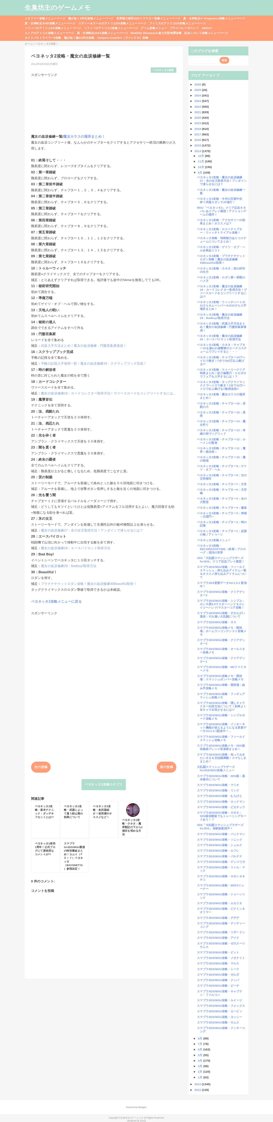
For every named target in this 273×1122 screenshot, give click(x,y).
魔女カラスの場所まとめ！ (84, 136)
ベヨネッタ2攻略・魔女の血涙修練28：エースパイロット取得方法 (219, 337)
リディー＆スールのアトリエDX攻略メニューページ (112, 23)
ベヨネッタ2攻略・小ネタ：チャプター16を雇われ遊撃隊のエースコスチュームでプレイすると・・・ (222, 348)
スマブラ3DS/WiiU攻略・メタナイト (221, 957)
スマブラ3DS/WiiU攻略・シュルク (219, 845)
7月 (200, 1043)
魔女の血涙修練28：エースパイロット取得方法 (75, 548)
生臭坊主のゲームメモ (58, 7)
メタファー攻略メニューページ (45, 18)
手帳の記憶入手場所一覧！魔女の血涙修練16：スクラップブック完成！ (94, 363)
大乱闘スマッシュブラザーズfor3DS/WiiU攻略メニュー (216, 768)
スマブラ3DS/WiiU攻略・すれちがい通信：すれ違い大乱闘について (221, 614)
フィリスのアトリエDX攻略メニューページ (177, 23)
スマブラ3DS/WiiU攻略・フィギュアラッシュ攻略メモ (221, 695)
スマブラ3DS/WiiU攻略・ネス (216, 622)
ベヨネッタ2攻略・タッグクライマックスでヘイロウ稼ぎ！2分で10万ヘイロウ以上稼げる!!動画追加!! (221, 385)
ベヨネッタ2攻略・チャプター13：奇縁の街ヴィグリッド (221, 432)
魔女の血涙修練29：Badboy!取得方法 (68, 566)
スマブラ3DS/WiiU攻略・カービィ (219, 1011)
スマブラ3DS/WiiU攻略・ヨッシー (219, 1017)
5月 (200, 1055)
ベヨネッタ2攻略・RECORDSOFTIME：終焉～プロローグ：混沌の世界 (221, 549)
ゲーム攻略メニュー (154, 28)
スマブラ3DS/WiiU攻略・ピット (218, 952)
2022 (198, 106)
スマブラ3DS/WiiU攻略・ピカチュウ (221, 807)
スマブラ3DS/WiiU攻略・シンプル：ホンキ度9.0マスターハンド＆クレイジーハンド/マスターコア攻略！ (221, 604)
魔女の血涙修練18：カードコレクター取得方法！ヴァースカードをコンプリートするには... (108, 393)
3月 (200, 1066)
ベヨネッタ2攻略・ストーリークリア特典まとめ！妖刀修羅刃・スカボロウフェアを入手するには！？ (221, 373)
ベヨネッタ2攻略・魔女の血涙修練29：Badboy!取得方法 (219, 316)
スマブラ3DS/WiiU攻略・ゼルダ (218, 974)
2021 (198, 112)
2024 (198, 95)
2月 (200, 1071)
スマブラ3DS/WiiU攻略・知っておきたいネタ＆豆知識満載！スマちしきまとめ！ (221, 758)
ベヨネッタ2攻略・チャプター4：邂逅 (222, 507)
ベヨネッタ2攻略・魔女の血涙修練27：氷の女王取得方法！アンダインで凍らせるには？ (222, 181)
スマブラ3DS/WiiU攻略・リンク (218, 790)
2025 (198, 90)
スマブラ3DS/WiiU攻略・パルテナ (219, 856)
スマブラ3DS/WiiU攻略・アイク (218, 937)
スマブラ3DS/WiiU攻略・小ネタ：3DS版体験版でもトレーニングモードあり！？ (221, 816)
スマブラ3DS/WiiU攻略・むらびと (219, 795)
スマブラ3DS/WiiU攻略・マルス (218, 963)
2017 (198, 134)
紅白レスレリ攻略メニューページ (206, 33)
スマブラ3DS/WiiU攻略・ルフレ (218, 850)
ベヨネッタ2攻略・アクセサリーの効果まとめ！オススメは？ (221, 221)
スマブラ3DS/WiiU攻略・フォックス (221, 1005)
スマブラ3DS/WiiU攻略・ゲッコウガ (221, 861)
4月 (200, 1060)
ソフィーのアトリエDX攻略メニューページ (53, 28)
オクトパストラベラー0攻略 (43, 37)
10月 (201, 167)
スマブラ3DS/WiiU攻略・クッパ (218, 980)
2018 (198, 128)
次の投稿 (40, 767)
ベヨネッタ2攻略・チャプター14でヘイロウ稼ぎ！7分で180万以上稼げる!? (221, 361)
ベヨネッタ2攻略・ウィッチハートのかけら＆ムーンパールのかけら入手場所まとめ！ (221, 305)
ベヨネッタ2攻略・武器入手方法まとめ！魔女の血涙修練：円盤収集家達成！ (221, 327)
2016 (198, 139)
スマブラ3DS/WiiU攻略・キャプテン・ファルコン (219, 993)
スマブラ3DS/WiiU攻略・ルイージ (219, 1000)
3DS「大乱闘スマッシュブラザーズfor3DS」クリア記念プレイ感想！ (220, 559)
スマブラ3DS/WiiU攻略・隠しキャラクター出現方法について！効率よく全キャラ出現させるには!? (221, 706)
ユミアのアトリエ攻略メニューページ (49, 33)
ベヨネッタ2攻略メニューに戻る (56, 601)
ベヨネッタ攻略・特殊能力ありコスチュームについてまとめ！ (221, 239)
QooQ (143, 1120)
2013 (198, 1084)
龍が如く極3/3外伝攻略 (79, 37)
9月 (200, 172)
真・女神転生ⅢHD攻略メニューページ (50, 23)
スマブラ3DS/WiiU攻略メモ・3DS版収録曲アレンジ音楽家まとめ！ (221, 747)
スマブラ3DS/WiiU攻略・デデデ (218, 917)
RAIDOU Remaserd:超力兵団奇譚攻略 (156, 33)
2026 (198, 84)
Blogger (142, 1107)
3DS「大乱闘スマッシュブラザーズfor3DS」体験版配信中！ (220, 826)
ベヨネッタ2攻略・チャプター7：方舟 (222, 484)
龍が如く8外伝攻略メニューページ (91, 18)
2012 (198, 1089)
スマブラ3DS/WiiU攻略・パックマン (221, 834)
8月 (200, 1038)
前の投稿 (166, 767)
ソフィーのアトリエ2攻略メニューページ (111, 28)
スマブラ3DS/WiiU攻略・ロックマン (221, 801)
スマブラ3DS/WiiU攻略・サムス (218, 1022)
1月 (200, 1077)
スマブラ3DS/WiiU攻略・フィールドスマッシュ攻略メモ (221, 738)
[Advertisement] (103, 103)
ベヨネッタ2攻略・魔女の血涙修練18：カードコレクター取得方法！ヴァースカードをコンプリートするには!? (222, 291)
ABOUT (207, 28)
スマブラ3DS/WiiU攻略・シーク (218, 969)
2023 (198, 101)
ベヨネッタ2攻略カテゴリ (104, 784)
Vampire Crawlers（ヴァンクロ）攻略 (122, 37)
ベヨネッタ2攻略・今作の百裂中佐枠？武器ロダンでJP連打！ (219, 200)
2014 (198, 151)
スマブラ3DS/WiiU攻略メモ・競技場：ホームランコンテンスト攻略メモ (221, 631)
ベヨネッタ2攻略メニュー (214, 540)
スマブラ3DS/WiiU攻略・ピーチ (218, 985)
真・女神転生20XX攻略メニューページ (102, 33)
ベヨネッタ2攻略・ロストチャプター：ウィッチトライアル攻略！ (219, 230)
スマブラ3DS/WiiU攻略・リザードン (221, 932)
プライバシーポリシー (184, 28)
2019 (198, 123)
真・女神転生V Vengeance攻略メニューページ (214, 18)
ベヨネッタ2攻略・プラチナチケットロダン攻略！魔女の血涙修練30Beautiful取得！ (221, 259)
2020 (198, 117)
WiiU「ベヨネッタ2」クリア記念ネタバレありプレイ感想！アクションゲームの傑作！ (221, 211)
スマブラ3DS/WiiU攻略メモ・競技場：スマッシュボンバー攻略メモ (220, 677)
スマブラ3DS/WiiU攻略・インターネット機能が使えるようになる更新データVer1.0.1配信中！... (221, 727)
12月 (201, 155)
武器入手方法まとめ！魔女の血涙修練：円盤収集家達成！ (83, 345)
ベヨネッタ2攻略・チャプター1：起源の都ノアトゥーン (222, 532)
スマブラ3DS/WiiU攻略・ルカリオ (219, 903)
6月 (200, 1049)
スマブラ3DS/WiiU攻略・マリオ (218, 784)
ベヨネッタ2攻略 (163, 70)
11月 (201, 161)
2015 (198, 145)
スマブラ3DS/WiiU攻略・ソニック (219, 839)
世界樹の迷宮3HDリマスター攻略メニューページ (148, 18)
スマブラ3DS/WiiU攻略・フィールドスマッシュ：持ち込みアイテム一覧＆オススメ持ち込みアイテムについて (221, 572)
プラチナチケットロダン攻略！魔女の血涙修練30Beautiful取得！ (89, 584)
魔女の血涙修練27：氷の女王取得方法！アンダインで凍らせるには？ (92, 530)
